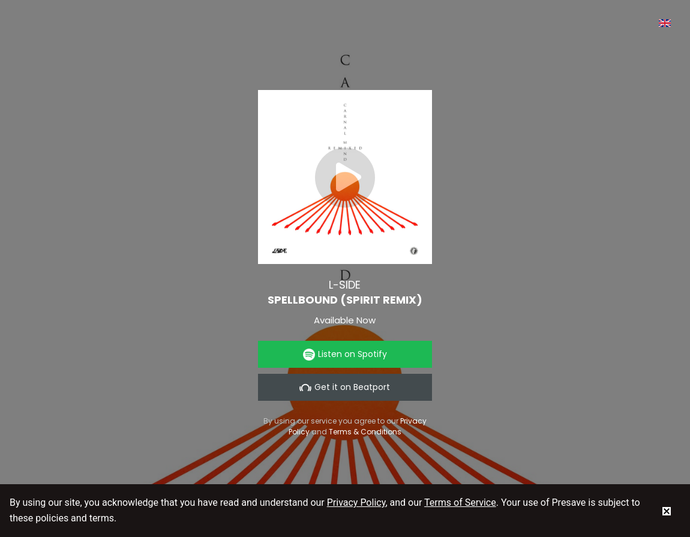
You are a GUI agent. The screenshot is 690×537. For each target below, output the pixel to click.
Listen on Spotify (345, 354)
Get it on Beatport (344, 387)
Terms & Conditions (365, 432)
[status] (666, 510)
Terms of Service (460, 502)
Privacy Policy (356, 502)
